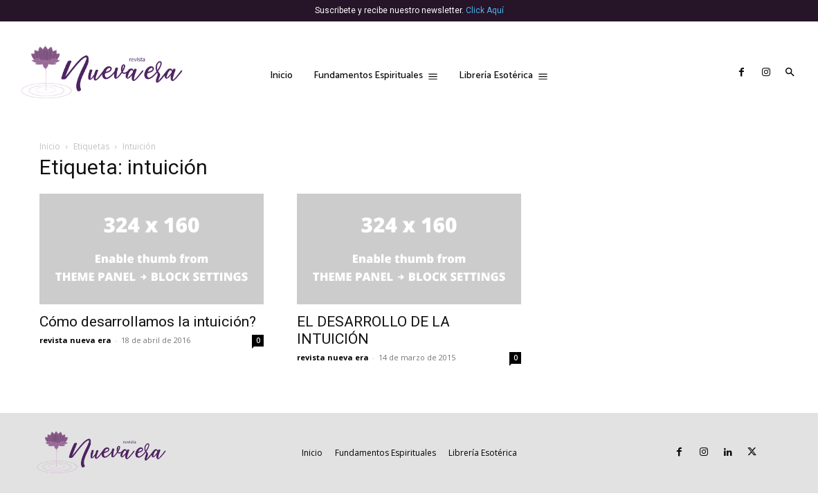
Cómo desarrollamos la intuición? (147, 321)
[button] (789, 73)
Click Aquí (485, 10)
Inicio (49, 146)
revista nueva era (75, 340)
